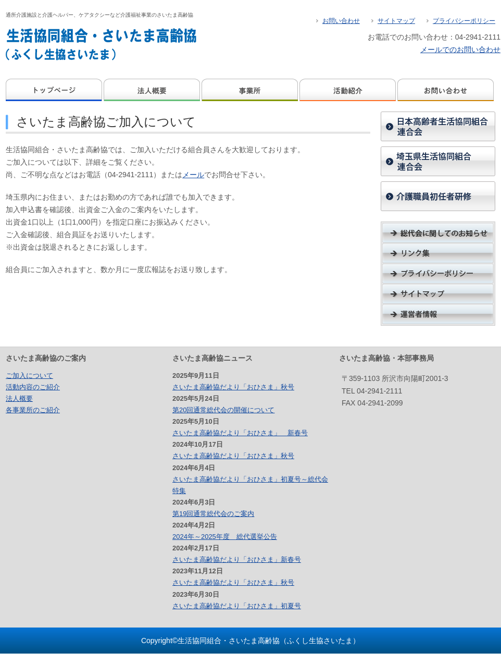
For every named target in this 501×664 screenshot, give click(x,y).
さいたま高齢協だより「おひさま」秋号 (233, 387)
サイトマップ (396, 20)
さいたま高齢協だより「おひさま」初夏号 (236, 606)
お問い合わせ (341, 20)
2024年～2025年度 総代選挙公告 (224, 536)
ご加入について (29, 375)
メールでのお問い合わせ (460, 49)
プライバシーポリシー (464, 20)
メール (193, 174)
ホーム (55, 90)
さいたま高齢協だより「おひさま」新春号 (236, 559)
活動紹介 (348, 90)
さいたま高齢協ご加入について (106, 122)
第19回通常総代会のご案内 (213, 514)
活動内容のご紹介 (33, 387)
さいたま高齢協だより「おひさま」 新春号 (240, 433)
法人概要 (153, 90)
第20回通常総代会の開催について (223, 410)
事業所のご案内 (250, 90)
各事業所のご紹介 (33, 410)
